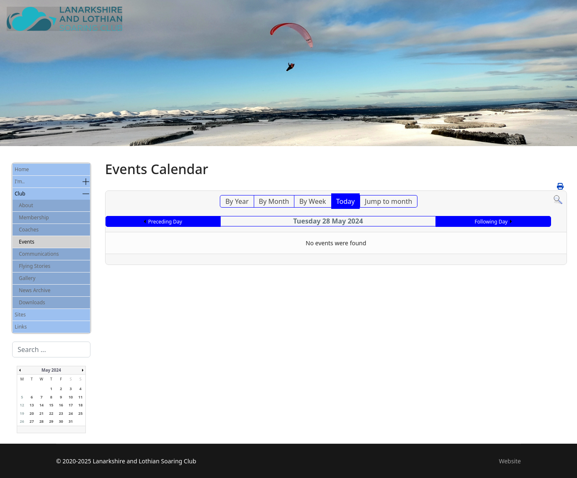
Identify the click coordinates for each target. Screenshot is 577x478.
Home (22, 169)
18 (80, 405)
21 (41, 413)
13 (32, 405)
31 (71, 421)
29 (51, 421)
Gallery (27, 278)
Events (26, 241)
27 (32, 421)
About (26, 205)
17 (71, 405)
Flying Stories (34, 266)
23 (61, 413)
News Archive (34, 290)
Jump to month (388, 201)
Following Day (490, 221)
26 (22, 421)
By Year (237, 201)
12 (22, 405)
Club (20, 193)
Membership (34, 217)
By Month (274, 201)
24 (71, 413)
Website (510, 461)
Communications (39, 253)
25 (80, 413)
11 (80, 397)
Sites (20, 314)
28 (41, 421)
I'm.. (20, 181)
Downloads (32, 302)
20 (32, 413)
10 (71, 397)
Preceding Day (165, 221)
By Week (312, 201)
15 (51, 405)
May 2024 (51, 370)
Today (345, 201)
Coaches (29, 229)
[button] (86, 182)
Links (21, 326)
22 (51, 413)
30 (61, 421)
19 (22, 413)
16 (61, 405)
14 (41, 405)
